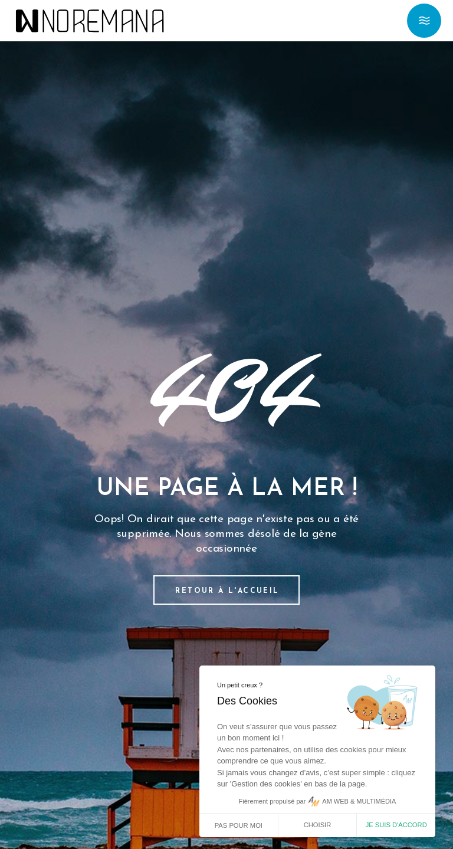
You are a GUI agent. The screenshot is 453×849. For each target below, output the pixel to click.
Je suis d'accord (396, 824)
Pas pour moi (238, 825)
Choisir (317, 824)
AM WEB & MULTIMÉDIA (359, 801)
